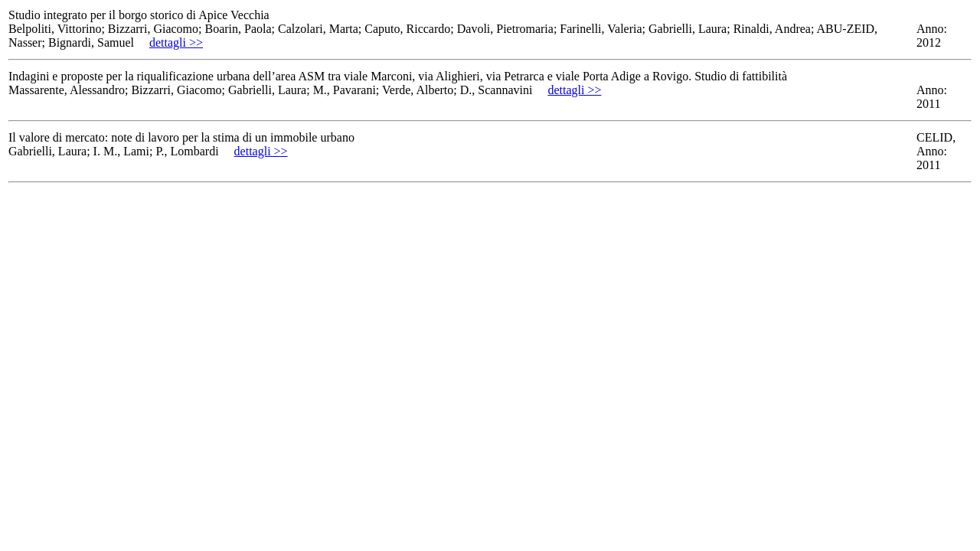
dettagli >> (176, 42)
